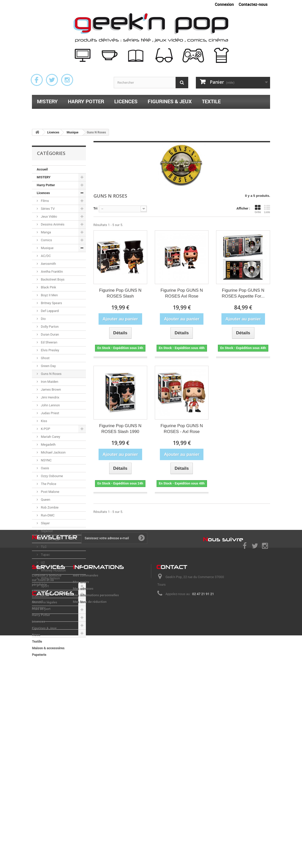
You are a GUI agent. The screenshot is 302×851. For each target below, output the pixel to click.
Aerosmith (48, 264)
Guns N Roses (51, 374)
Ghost (45, 358)
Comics (46, 240)
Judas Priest (49, 413)
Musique (46, 248)
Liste (267, 209)
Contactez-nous (253, 4)
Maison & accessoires (66, 114)
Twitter (52, 80)
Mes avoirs (81, 710)
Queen (45, 499)
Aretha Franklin (51, 271)
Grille (258, 209)
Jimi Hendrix (49, 397)
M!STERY (47, 101)
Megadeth (47, 444)
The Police (48, 484)
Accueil (42, 169)
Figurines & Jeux (170, 101)
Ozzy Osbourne (51, 476)
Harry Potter (86, 101)
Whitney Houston (53, 570)
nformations (98, 694)
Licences (126, 101)
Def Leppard (49, 311)
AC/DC (45, 256)
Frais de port (41, 737)
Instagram (67, 80)
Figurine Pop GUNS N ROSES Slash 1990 (120, 428)
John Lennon (50, 405)
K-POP (45, 429)
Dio (43, 319)
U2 (42, 562)
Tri (95, 208)
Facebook (37, 80)
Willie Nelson (50, 578)
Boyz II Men (49, 295)
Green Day (48, 366)
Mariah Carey (50, 437)
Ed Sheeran (48, 342)
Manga (45, 232)
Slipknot (46, 531)
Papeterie (118, 114)
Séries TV (47, 209)
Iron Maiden (49, 382)
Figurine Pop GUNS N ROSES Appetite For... (243, 293)
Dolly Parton (49, 326)
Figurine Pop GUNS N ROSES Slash (120, 293)
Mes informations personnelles (96, 723)
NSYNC (46, 460)
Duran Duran (49, 334)
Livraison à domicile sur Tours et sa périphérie (47, 707)
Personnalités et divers (57, 594)
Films (44, 201)
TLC (43, 547)
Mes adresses (83, 716)
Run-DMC (47, 515)
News (41, 610)
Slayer (45, 523)
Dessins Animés (52, 224)
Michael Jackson (53, 452)
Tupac (45, 555)
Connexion (224, 4)
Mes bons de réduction (90, 730)
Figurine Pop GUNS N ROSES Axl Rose (182, 293)
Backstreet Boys (52, 279)
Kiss (43, 421)
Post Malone (49, 492)
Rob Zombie (49, 507)
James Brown (50, 389)
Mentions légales (44, 730)
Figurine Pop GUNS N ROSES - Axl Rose (182, 428)
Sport (44, 586)
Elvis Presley (49, 350)
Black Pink (48, 287)
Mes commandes (85, 703)
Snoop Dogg (49, 539)
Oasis (44, 468)
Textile (211, 101)
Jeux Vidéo (48, 216)
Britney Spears (51, 303)
